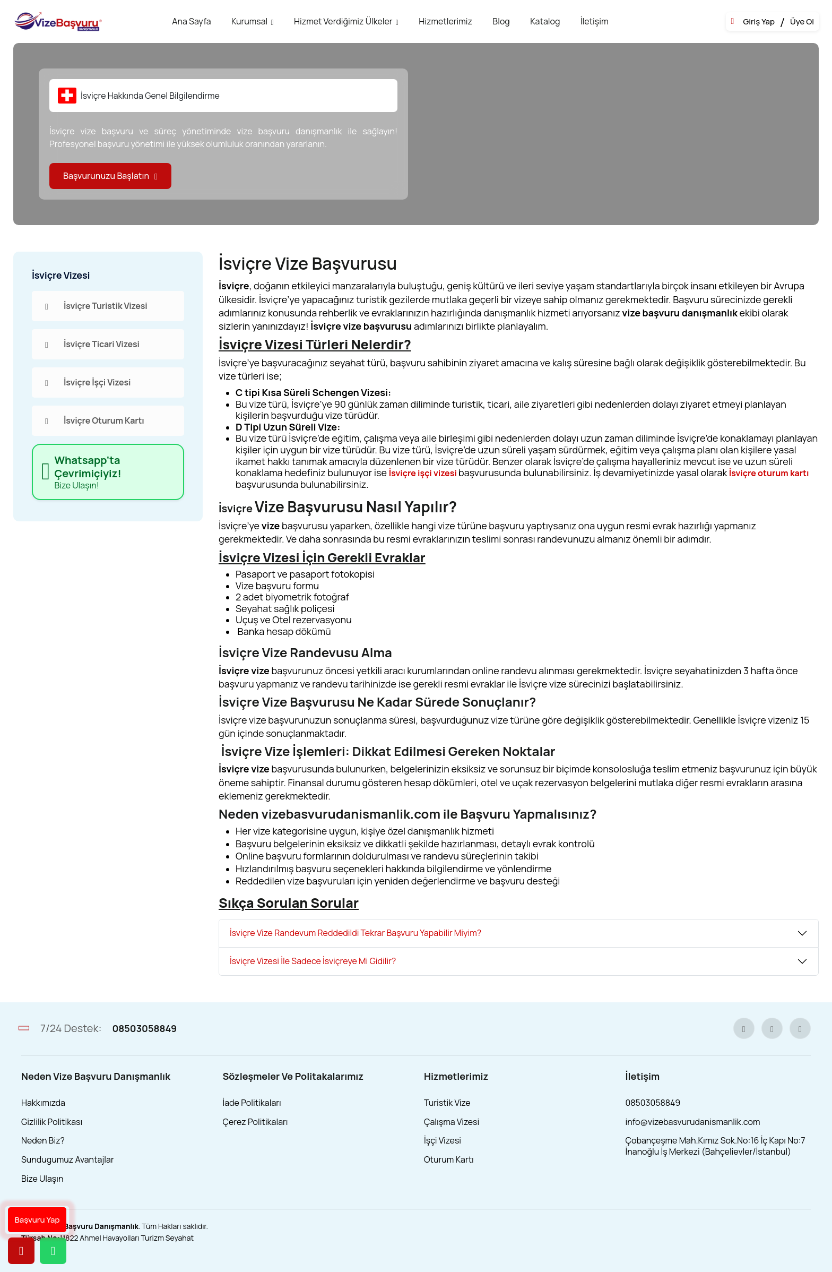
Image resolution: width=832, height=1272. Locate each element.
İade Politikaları (252, 1102)
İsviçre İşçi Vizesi (88, 382)
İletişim (594, 21)
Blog (500, 21)
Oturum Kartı (449, 1159)
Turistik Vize (447, 1102)
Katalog (545, 21)
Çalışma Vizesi (451, 1122)
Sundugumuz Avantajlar (67, 1159)
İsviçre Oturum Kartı (94, 420)
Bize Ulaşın (42, 1178)
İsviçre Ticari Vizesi (92, 344)
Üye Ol (802, 21)
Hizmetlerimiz (445, 21)
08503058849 (144, 1028)
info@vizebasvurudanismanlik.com (693, 1122)
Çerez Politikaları (255, 1122)
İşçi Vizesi (442, 1140)
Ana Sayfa (191, 21)
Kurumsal (249, 21)
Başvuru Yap (37, 1219)
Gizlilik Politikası (51, 1122)
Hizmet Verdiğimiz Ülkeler (343, 21)
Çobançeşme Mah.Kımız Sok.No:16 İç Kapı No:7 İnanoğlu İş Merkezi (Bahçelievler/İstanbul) (715, 1146)
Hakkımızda (43, 1102)
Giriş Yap (759, 21)
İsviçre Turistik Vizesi (96, 306)
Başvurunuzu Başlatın (110, 176)
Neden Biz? (43, 1140)
